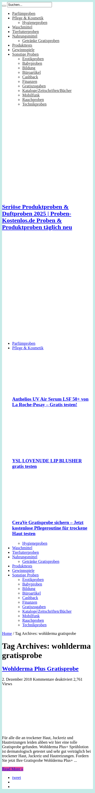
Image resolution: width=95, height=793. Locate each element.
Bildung (28, 68)
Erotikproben (33, 59)
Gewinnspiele (23, 50)
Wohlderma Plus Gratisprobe (40, 668)
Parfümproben (23, 13)
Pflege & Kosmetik (28, 18)
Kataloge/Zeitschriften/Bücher (47, 90)
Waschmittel (22, 27)
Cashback (30, 77)
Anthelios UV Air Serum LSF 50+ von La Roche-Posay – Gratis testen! (50, 401)
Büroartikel (31, 72)
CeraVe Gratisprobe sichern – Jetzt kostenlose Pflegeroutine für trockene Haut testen (49, 528)
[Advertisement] (47, 290)
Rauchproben (33, 99)
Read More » (12, 769)
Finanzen (29, 81)
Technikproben (34, 104)
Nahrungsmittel (24, 36)
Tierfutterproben (25, 31)
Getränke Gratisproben (40, 41)
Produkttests (22, 45)
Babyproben (32, 63)
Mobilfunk (31, 95)
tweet (16, 777)
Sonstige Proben (25, 54)
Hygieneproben (34, 22)
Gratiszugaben (34, 86)
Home (7, 633)
